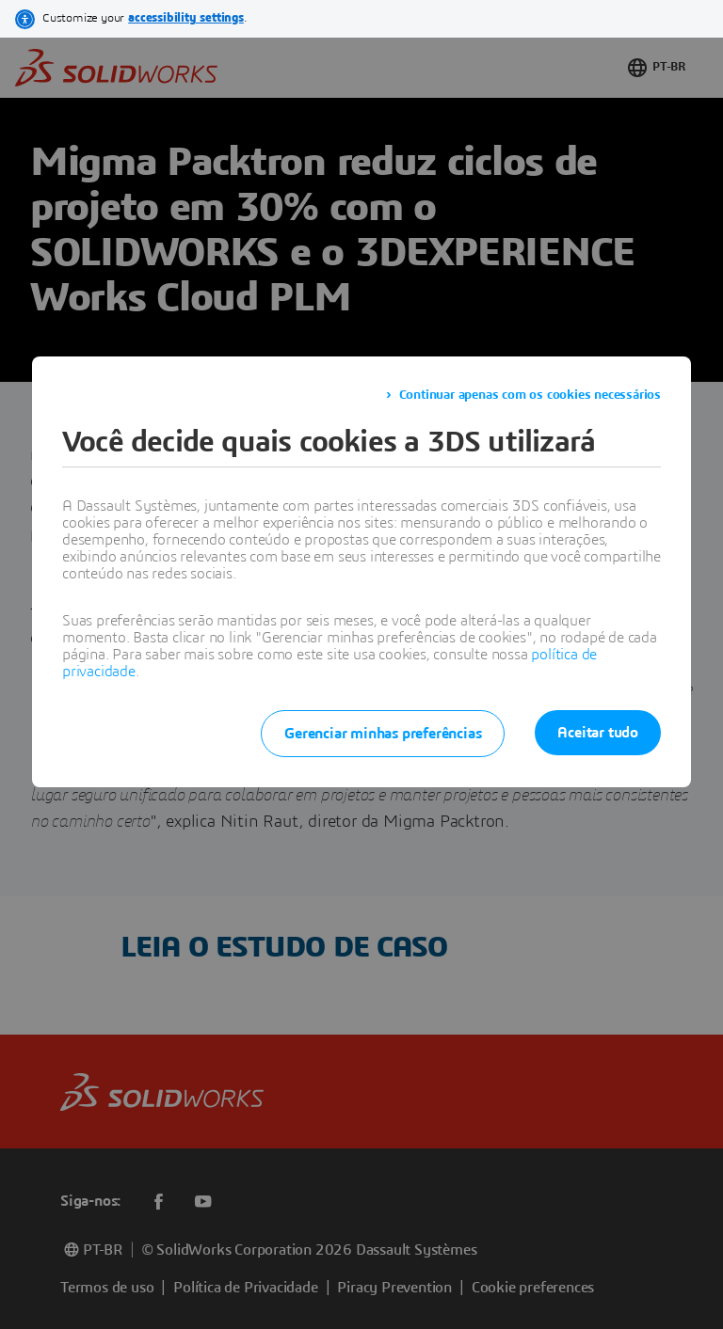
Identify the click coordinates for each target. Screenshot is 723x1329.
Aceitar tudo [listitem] (597, 732)
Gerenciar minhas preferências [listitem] (382, 733)
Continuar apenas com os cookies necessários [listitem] (530, 395)
